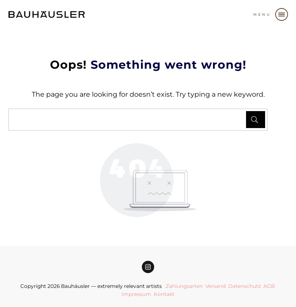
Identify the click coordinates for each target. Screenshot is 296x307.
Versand (215, 286)
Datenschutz (244, 286)
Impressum (136, 294)
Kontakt (164, 294)
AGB (269, 286)
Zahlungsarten (184, 286)
